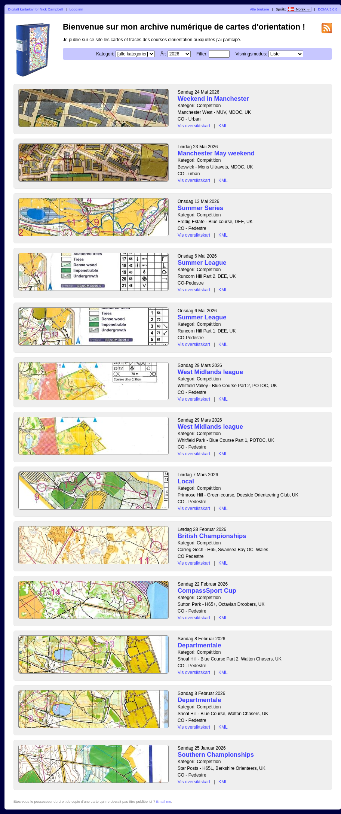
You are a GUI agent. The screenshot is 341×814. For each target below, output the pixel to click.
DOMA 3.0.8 (327, 9)
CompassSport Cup (207, 590)
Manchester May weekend (216, 153)
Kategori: (105, 54)
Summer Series (200, 208)
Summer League (202, 262)
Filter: (202, 54)
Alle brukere (259, 9)
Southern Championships (216, 754)
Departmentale (199, 645)
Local (186, 481)
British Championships (212, 536)
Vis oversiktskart (194, 125)
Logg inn (76, 9)
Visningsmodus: (251, 54)
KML (223, 125)
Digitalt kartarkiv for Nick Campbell (35, 9)
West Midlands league (210, 372)
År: (163, 54)
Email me (163, 801)
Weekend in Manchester (213, 98)
